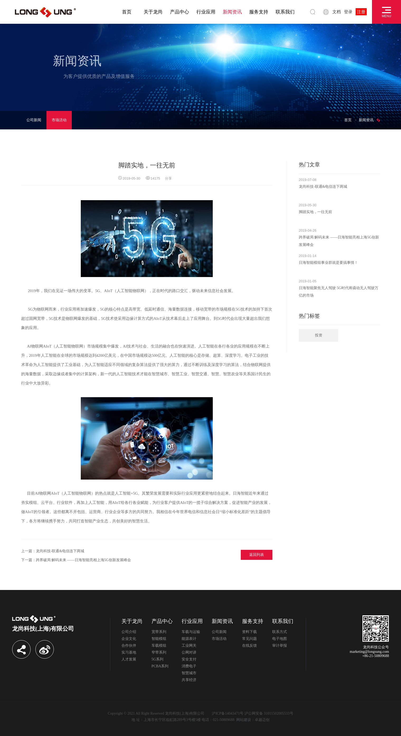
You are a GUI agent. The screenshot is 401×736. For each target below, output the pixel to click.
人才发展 (128, 659)
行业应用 (205, 12)
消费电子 (189, 666)
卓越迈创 (262, 720)
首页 (126, 12)
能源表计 (189, 639)
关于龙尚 (153, 12)
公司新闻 (33, 120)
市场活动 (59, 120)
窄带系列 (159, 652)
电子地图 (279, 639)
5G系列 (157, 659)
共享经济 (189, 680)
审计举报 (279, 646)
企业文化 (128, 639)
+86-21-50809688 (375, 656)
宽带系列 (159, 632)
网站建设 (243, 720)
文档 (336, 12)
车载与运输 (191, 632)
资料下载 (249, 632)
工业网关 (189, 646)
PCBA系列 (160, 666)
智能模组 (159, 639)
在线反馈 (249, 646)
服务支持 (258, 12)
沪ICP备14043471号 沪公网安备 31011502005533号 (252, 713)
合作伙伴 (128, 646)
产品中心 (179, 12)
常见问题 (249, 639)
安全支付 (189, 659)
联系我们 (285, 12)
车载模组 (159, 646)
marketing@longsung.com (369, 652)
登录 (348, 12)
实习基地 (128, 652)
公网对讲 (189, 652)
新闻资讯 (232, 12)
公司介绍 (128, 632)
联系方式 (279, 632)
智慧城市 (189, 673)
